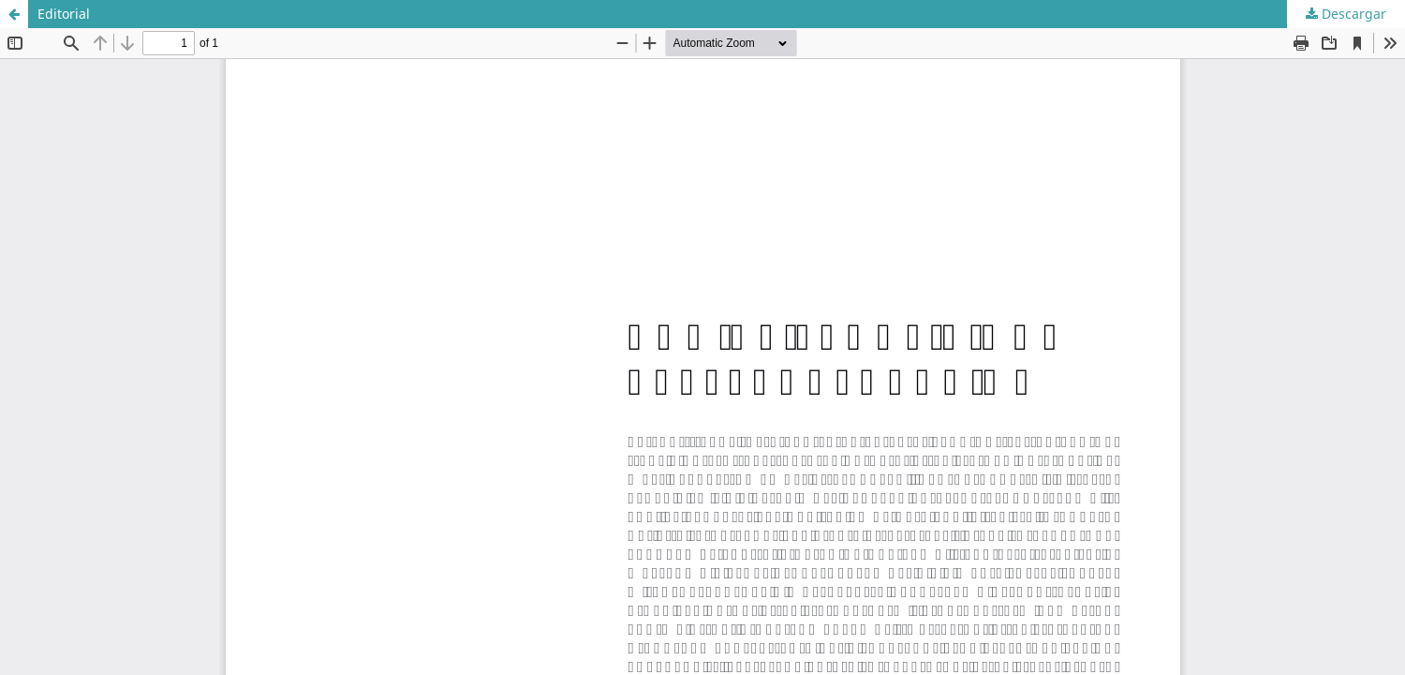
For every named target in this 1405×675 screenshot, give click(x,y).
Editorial (63, 13)
